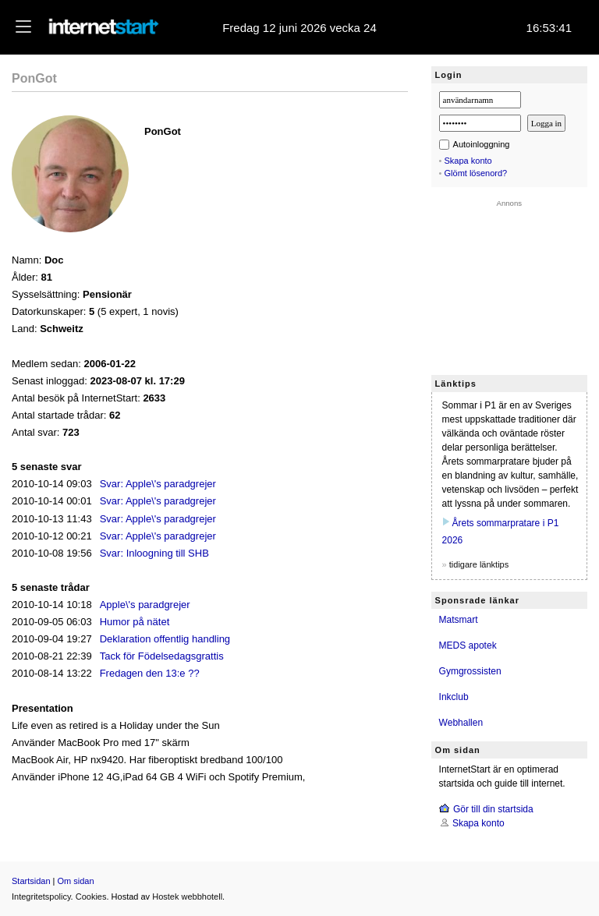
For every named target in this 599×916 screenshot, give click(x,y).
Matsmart (458, 619)
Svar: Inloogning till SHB (154, 553)
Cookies (91, 896)
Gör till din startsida (493, 809)
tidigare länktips (479, 564)
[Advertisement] (509, 285)
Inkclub (454, 696)
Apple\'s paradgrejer (145, 604)
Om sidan (76, 881)
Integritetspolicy (41, 896)
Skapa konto (468, 160)
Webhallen (461, 722)
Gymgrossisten (470, 671)
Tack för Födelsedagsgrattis (162, 656)
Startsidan (31, 881)
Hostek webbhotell (187, 896)
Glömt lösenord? (476, 173)
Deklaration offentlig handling (165, 639)
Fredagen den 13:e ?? (150, 673)
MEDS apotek (468, 645)
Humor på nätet (135, 622)
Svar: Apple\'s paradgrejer (158, 484)
